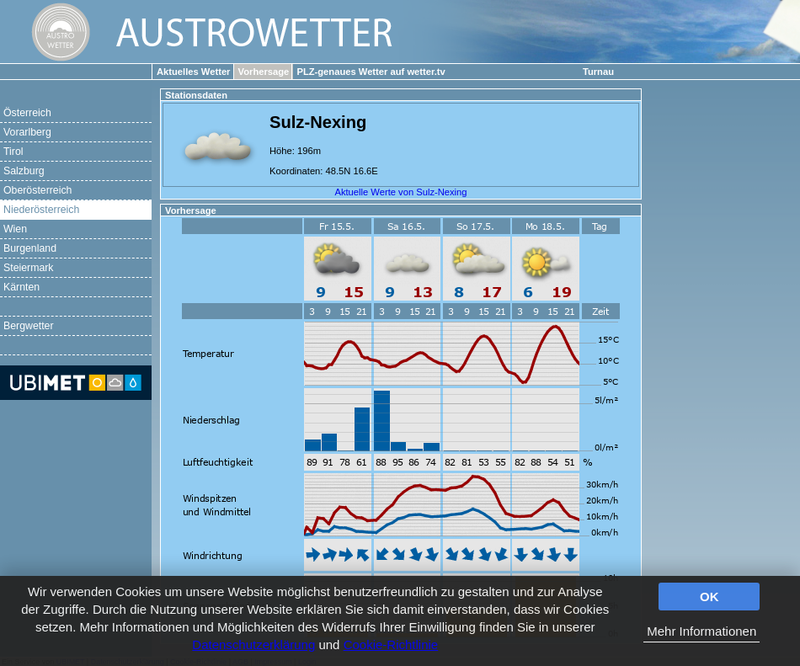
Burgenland (29, 248)
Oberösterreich (37, 190)
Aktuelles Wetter (193, 72)
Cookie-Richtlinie (391, 644)
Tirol (13, 151)
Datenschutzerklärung (253, 644)
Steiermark (28, 268)
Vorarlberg (27, 132)
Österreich (27, 113)
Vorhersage (264, 72)
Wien (15, 229)
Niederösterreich (41, 210)
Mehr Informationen (701, 631)
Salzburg (24, 171)
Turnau (598, 72)
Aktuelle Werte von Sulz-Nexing (400, 192)
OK (709, 596)
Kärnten (21, 287)
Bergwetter (28, 326)
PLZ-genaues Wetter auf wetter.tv (370, 72)
